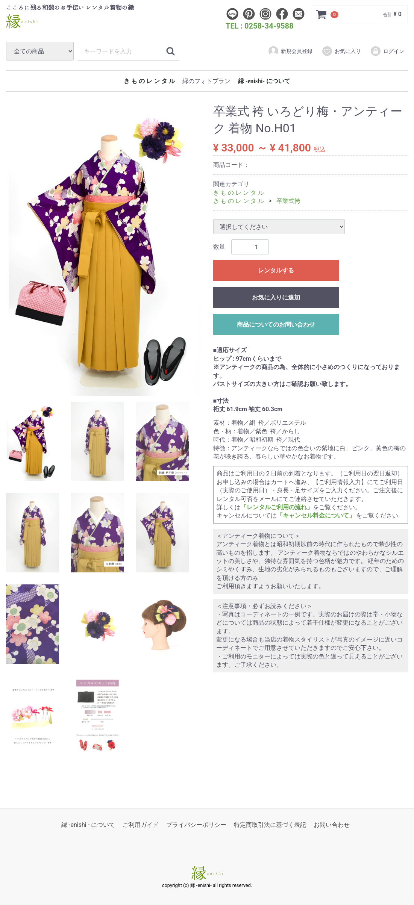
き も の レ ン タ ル (149, 81)
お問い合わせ (332, 825)
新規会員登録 (290, 51)
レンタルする (276, 270)
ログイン (387, 51)
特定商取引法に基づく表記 (270, 825)
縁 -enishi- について (264, 81)
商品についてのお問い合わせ (276, 324)
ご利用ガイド (141, 825)
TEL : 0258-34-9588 (260, 25)
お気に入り (341, 51)
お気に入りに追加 (276, 297)
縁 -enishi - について (88, 825)
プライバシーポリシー (196, 825)
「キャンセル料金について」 (316, 515)
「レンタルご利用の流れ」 (277, 507)
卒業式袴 (288, 200)
